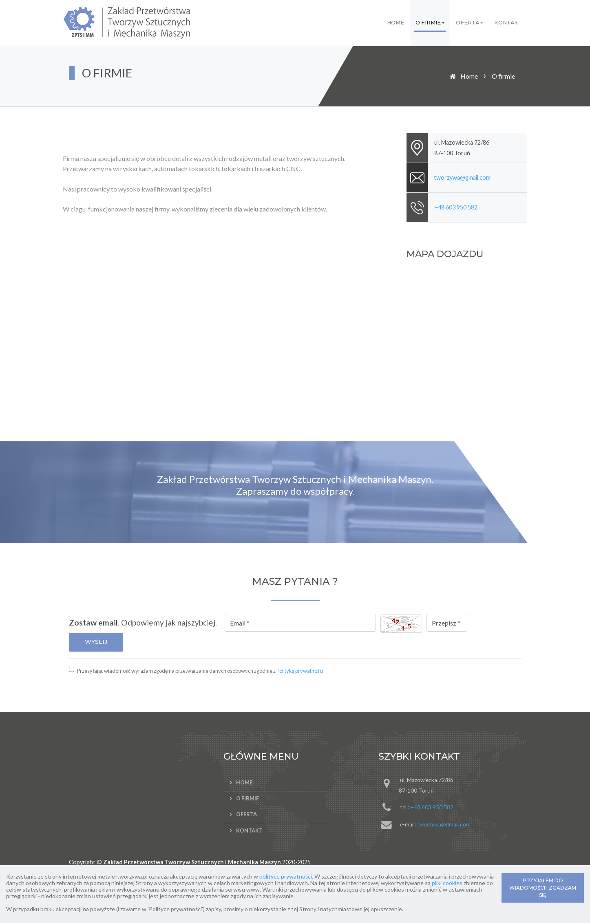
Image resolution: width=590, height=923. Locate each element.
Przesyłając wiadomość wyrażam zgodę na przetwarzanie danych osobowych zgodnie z (200, 670)
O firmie (428, 23)
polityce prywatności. (286, 876)
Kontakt (508, 23)
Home (395, 23)
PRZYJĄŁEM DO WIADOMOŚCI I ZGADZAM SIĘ (542, 887)
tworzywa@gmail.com (462, 177)
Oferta (467, 23)
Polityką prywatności (299, 670)
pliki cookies (447, 882)
